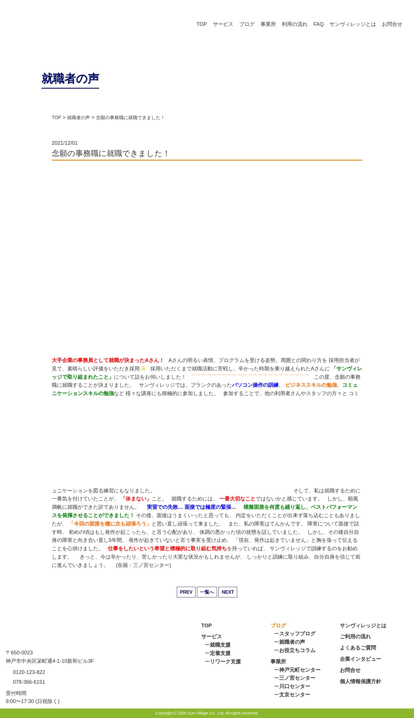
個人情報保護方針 (360, 681)
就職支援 (220, 645)
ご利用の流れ (355, 636)
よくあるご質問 (358, 648)
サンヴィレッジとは (352, 24)
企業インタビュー (360, 659)
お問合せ (392, 24)
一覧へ (207, 592)
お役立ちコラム (297, 650)
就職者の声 (292, 642)
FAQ (318, 24)
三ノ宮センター (297, 678)
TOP (201, 24)
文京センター (294, 695)
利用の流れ (295, 24)
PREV (186, 592)
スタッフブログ (297, 634)
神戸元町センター (300, 670)
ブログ (247, 24)
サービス (223, 24)
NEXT (228, 592)
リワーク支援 (225, 661)
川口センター (294, 686)
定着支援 (220, 653)
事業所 (268, 24)
